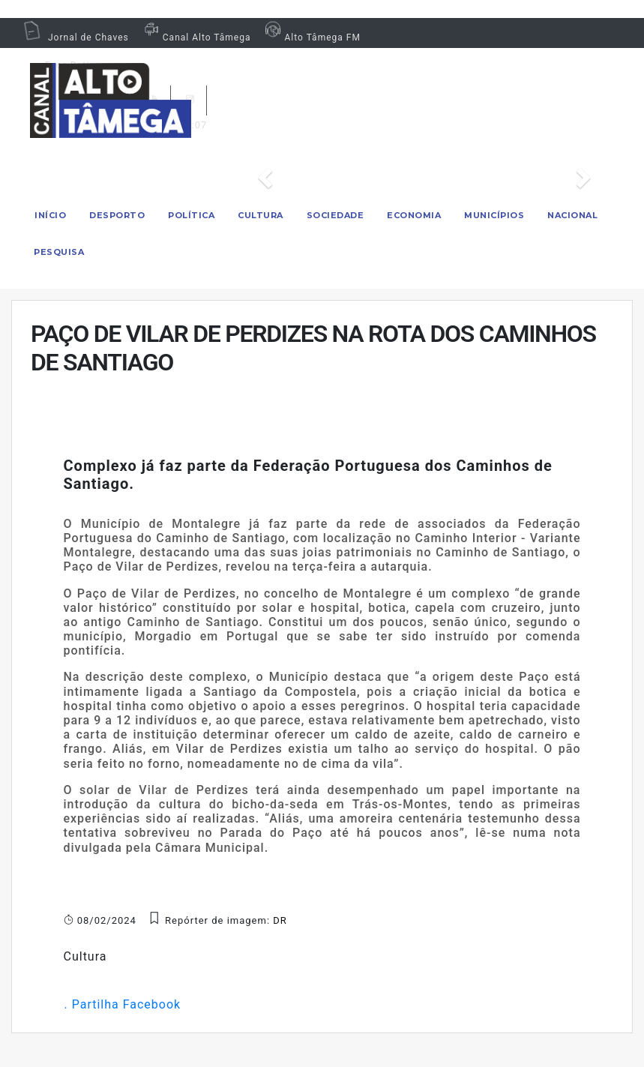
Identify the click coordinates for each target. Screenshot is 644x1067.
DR (280, 920)
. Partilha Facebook (122, 1004)
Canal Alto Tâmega (195, 37)
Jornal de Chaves (75, 37)
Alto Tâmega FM (311, 37)
